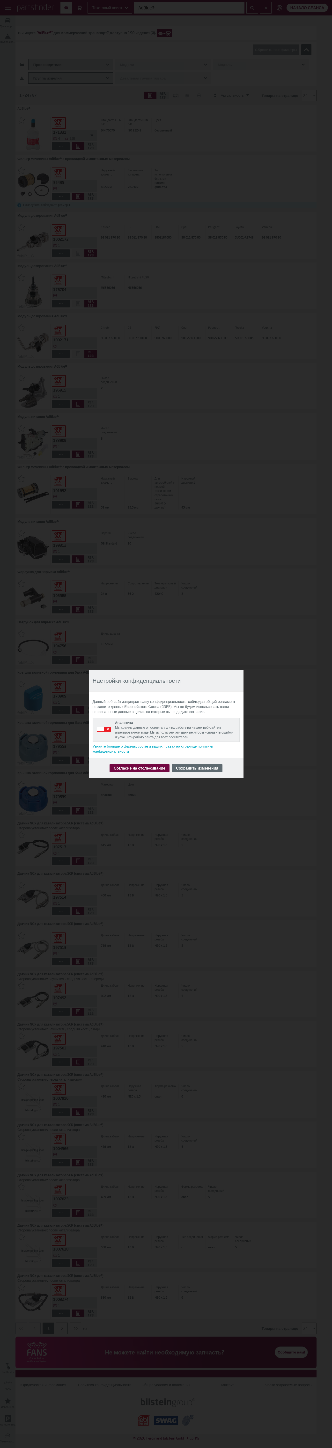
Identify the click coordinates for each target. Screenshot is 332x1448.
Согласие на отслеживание (139, 768)
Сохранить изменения (197, 768)
